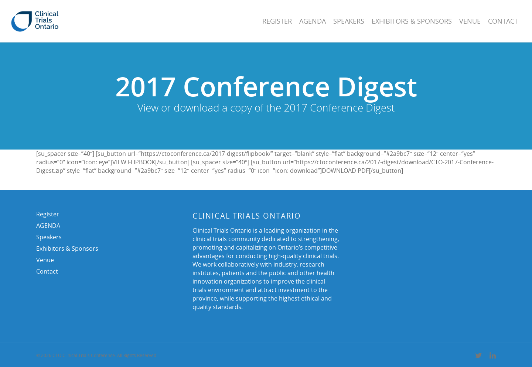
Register (277, 21)
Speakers (348, 21)
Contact (503, 21)
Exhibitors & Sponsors (412, 21)
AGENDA (312, 21)
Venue (470, 21)
